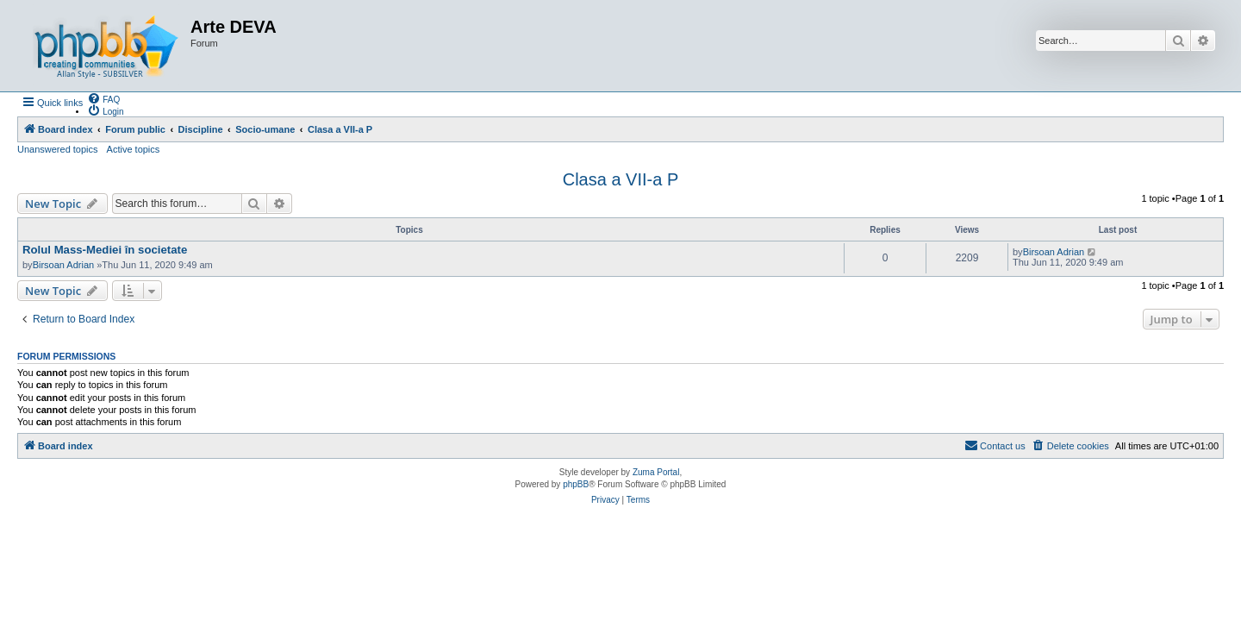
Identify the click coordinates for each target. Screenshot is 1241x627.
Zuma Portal (656, 472)
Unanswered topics (57, 149)
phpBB (576, 484)
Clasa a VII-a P (621, 179)
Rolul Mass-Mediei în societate (104, 249)
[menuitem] (103, 98)
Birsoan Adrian (64, 265)
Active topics (133, 149)
